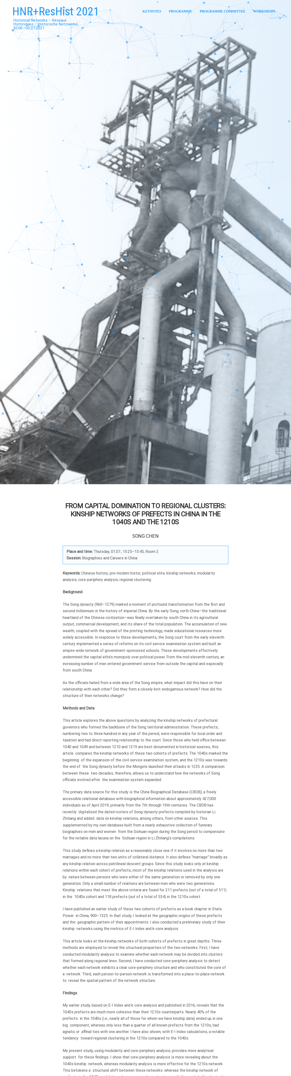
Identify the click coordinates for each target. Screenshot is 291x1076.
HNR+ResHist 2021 (55, 11)
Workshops (264, 11)
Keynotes (152, 11)
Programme (180, 11)
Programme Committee (222, 11)
